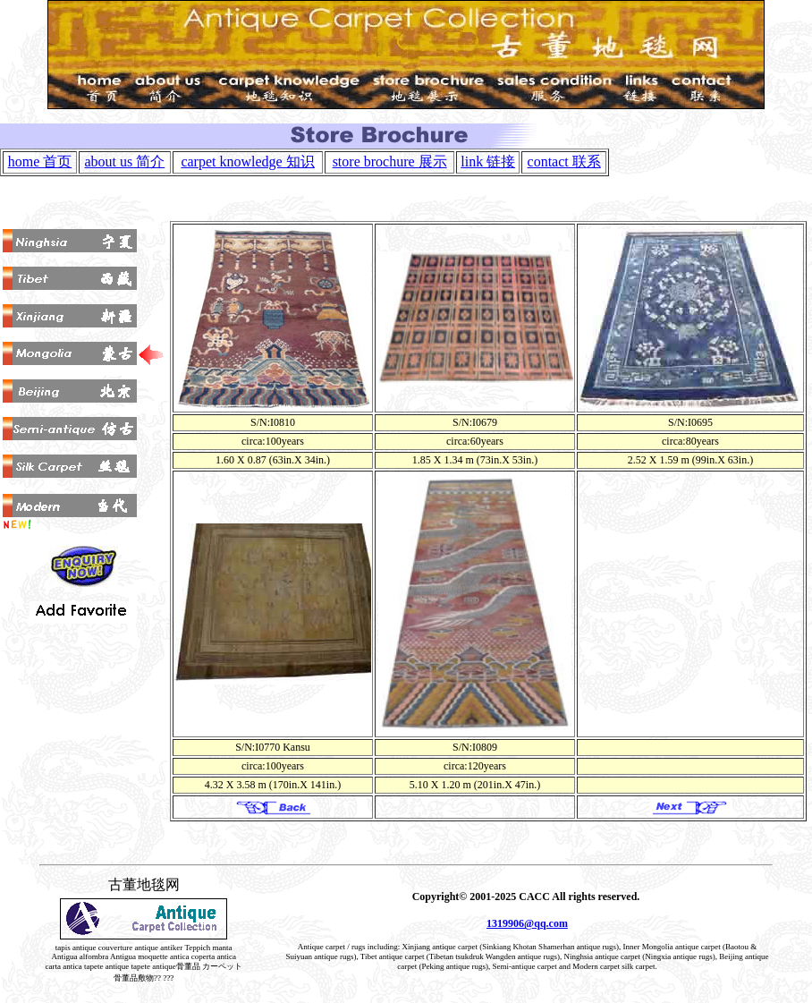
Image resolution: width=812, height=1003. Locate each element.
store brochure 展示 (390, 161)
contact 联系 (564, 161)
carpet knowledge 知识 (247, 161)
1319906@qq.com (527, 923)
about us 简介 (125, 161)
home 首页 (40, 161)
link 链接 (488, 161)
